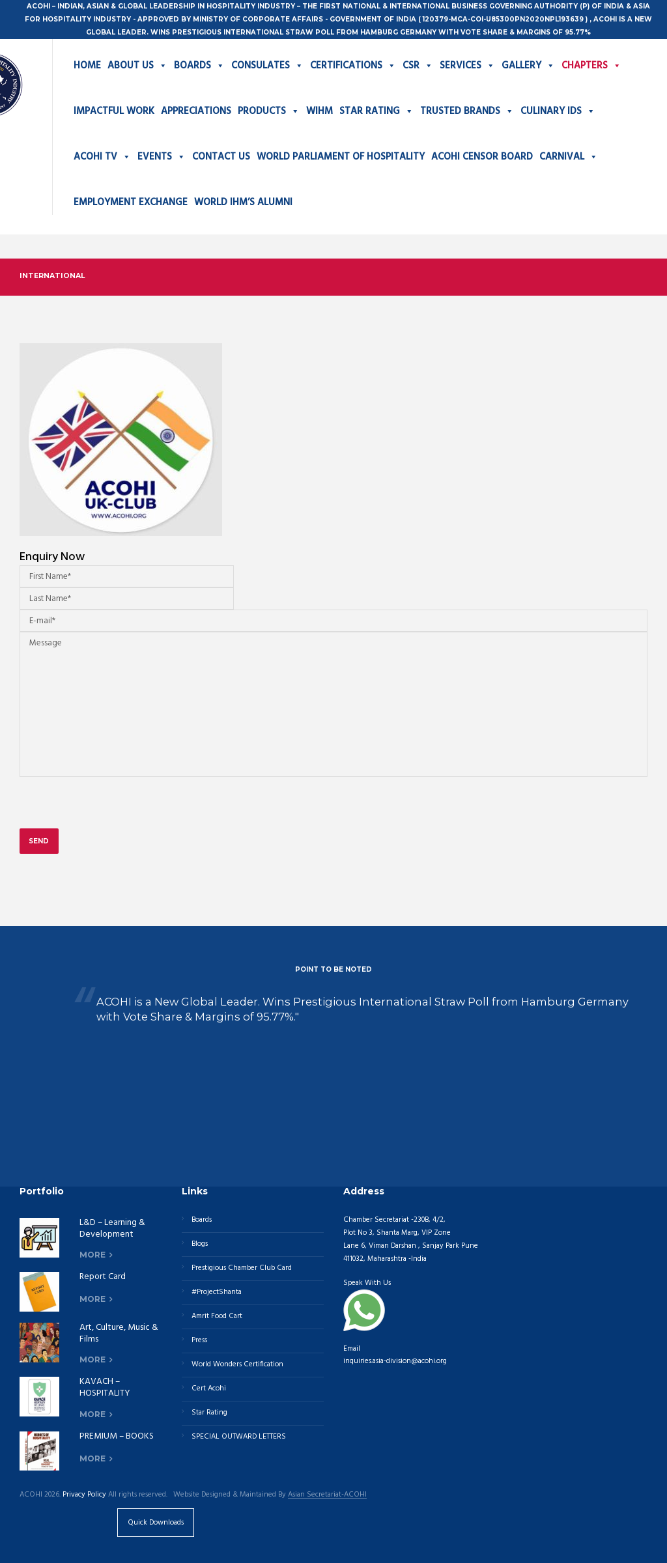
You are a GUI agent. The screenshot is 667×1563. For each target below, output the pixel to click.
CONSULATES (267, 66)
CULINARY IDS (557, 111)
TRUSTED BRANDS (467, 111)
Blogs (200, 1244)
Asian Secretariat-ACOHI (327, 1495)
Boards (202, 1220)
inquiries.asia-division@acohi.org (395, 1361)
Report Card (102, 1277)
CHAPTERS (591, 66)
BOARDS (199, 66)
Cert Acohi (209, 1388)
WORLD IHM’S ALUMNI (243, 202)
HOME (87, 66)
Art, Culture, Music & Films (118, 1333)
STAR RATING (376, 111)
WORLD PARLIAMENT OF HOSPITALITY (341, 157)
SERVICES (467, 66)
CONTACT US (221, 157)
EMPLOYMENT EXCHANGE (131, 202)
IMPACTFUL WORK (114, 111)
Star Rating (209, 1412)
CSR (418, 66)
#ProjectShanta (217, 1292)
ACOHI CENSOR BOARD (482, 157)
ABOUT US (137, 66)
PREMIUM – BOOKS (116, 1436)
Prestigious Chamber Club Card (242, 1268)
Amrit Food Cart (217, 1316)
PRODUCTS (269, 111)
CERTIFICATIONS (353, 66)
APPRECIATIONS (196, 111)
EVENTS (161, 157)
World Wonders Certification (237, 1364)
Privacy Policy (84, 1495)
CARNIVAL (568, 157)
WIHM (319, 111)
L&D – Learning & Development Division (112, 1234)
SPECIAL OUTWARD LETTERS (239, 1437)
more (92, 1255)
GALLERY (528, 66)
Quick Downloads (156, 1522)
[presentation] (119, 809)
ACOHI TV (102, 157)
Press (199, 1340)
